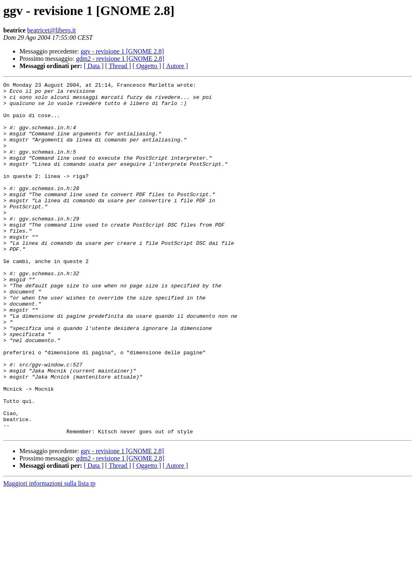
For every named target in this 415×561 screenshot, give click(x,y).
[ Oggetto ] (147, 65)
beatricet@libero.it (51, 30)
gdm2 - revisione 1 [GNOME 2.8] (120, 58)
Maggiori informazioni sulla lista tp (49, 553)
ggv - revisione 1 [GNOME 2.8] (122, 51)
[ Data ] (94, 65)
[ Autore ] (175, 65)
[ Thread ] (118, 65)
